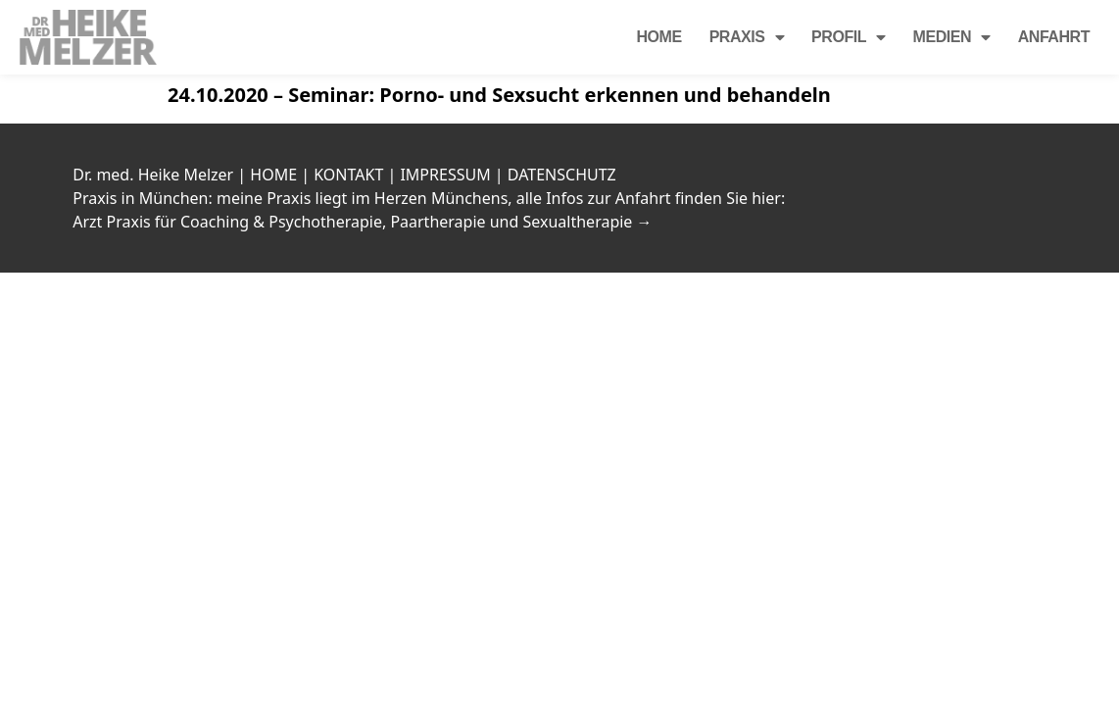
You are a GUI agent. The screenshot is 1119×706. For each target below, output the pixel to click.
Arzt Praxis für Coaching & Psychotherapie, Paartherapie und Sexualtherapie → (362, 221)
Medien (952, 37)
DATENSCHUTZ (562, 174)
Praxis (746, 37)
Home (658, 36)
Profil (848, 37)
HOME (273, 174)
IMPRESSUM (445, 174)
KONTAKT (348, 174)
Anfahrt (1054, 36)
